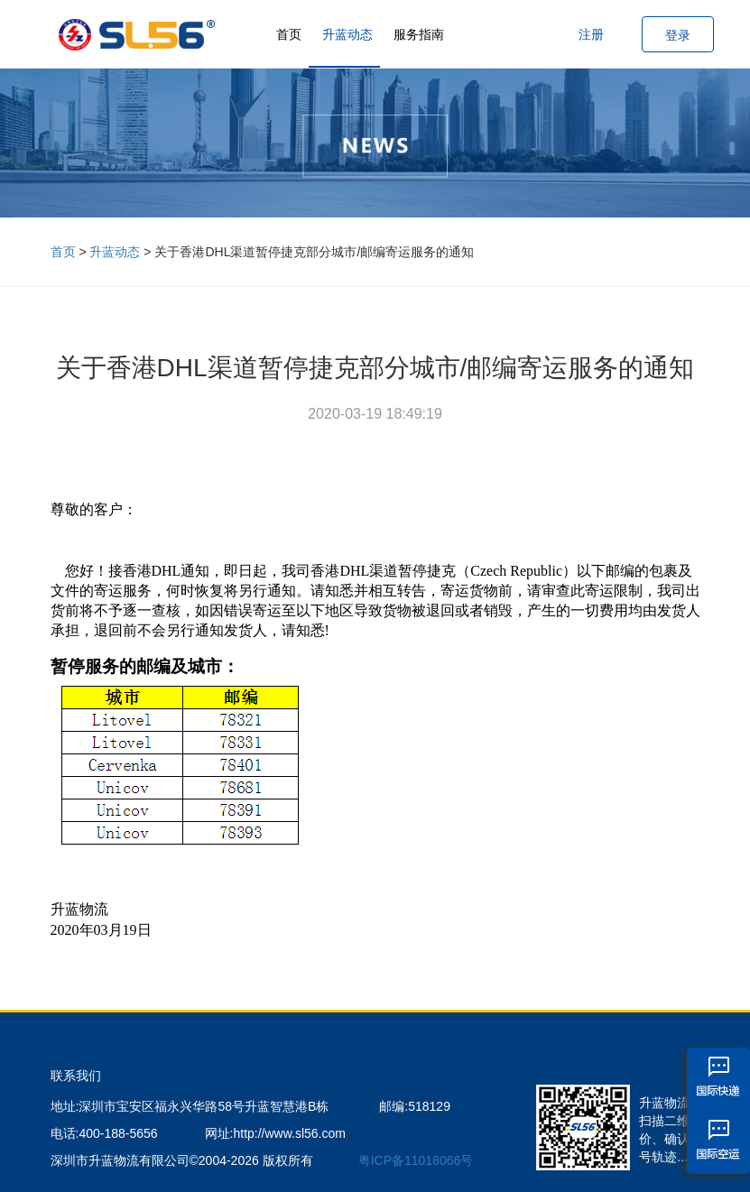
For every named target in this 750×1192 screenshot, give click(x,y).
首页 (288, 34)
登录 (677, 35)
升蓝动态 (347, 34)
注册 (591, 34)
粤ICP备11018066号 (416, 1160)
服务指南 (419, 34)
